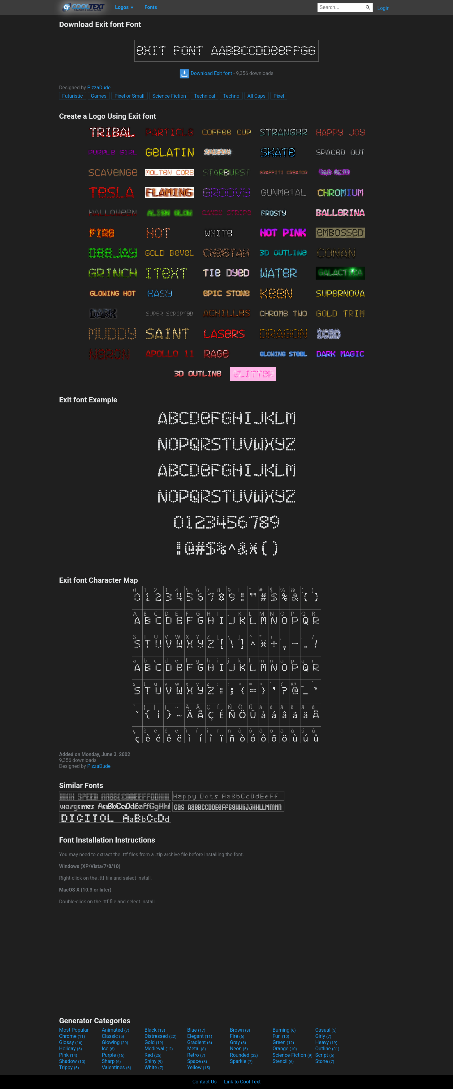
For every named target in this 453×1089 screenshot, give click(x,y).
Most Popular (74, 1030)
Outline (327, 1048)
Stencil (283, 1061)
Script (324, 1055)
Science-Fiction (169, 96)
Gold (154, 1042)
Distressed (160, 1036)
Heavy (326, 1042)
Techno (231, 96)
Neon (239, 1048)
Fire (237, 1036)
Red (153, 1055)
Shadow (72, 1061)
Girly (323, 1036)
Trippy (69, 1067)
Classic (113, 1036)
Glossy (71, 1042)
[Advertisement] (29, 113)
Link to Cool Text (242, 1082)
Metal (196, 1048)
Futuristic (72, 96)
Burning (284, 1030)
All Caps (257, 96)
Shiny (154, 1061)
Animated (115, 1030)
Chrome (72, 1036)
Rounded (244, 1055)
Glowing (115, 1042)
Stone (324, 1061)
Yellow (198, 1067)
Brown (240, 1030)
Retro (196, 1055)
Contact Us (204, 1082)
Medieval (159, 1048)
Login (384, 8)
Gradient (199, 1042)
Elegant (199, 1036)
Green (283, 1042)
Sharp (111, 1061)
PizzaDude (98, 88)
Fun (281, 1036)
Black (155, 1030)
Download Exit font (205, 73)
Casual (326, 1030)
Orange (285, 1048)
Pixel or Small (129, 96)
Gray (238, 1042)
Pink (68, 1055)
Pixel (279, 96)
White (154, 1067)
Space (197, 1061)
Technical (204, 96)
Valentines (116, 1067)
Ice (108, 1048)
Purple (113, 1055)
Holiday (70, 1048)
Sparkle (241, 1061)
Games (98, 96)
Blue (196, 1030)
